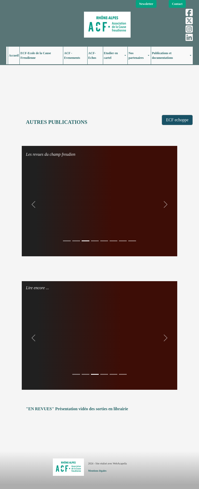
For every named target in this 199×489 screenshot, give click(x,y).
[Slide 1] (67, 241)
